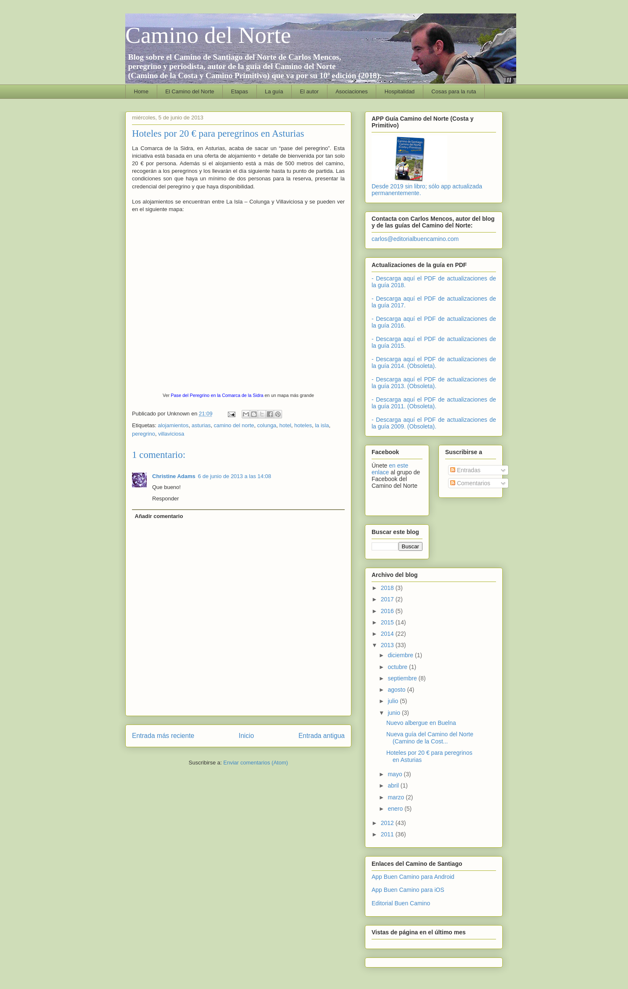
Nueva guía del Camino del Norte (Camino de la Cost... (429, 738)
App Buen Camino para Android (413, 876)
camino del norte (234, 425)
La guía (274, 91)
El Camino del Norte (189, 91)
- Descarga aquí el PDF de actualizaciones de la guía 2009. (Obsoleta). (434, 423)
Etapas (239, 91)
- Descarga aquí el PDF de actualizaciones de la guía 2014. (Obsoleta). (434, 362)
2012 (388, 823)
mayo (396, 774)
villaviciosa (171, 434)
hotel (285, 425)
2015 (388, 622)
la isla (322, 425)
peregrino (143, 434)
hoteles (303, 425)
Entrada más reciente (163, 735)
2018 (388, 587)
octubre (398, 667)
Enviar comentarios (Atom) (255, 762)
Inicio (246, 735)
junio (394, 712)
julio (394, 701)
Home (141, 91)
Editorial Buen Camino (401, 903)
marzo (397, 797)
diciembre (401, 655)
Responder (165, 498)
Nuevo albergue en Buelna (421, 722)
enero (396, 808)
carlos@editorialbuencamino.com (415, 238)
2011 (388, 834)
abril (394, 785)
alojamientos (173, 425)
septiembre (403, 678)
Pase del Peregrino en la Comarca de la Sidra (217, 395)
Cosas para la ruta (453, 91)
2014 (388, 633)
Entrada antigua (321, 735)
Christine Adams (173, 476)
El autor (309, 91)
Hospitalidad (400, 91)
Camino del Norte (208, 35)
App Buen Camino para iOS (408, 889)
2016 (388, 611)
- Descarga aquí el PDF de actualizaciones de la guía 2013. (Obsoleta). (434, 382)
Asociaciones (351, 91)
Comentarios (470, 483)
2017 (388, 599)
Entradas (465, 470)
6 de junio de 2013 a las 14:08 (234, 476)
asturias (201, 425)
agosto (397, 689)
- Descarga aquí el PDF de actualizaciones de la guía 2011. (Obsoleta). (434, 403)
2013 (388, 645)
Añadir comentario (159, 516)
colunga (267, 425)
